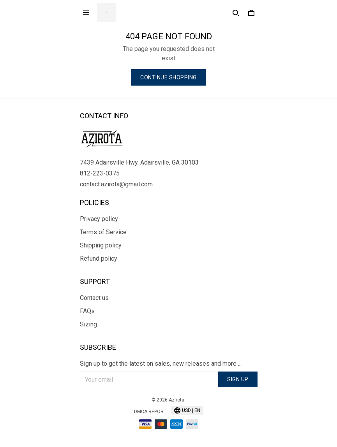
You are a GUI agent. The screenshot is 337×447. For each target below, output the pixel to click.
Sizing (88, 324)
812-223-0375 (100, 173)
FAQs (87, 311)
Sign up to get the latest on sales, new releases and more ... (161, 363)
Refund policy (98, 258)
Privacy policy (99, 219)
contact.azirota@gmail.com (116, 184)
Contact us (94, 298)
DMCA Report (150, 411)
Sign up (238, 379)
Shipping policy (101, 245)
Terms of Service (103, 232)
